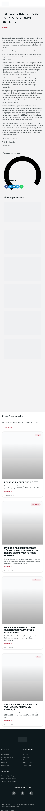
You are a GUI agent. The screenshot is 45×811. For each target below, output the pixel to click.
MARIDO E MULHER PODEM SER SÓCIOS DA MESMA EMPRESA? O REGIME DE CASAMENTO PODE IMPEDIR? (21, 551)
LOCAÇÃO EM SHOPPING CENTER (21, 482)
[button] (41, 4)
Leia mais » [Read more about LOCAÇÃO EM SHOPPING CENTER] (8, 491)
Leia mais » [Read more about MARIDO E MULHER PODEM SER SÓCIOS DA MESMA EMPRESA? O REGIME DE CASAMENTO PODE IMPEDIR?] (8, 566)
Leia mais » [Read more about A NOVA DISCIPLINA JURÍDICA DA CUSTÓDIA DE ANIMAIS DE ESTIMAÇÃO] (8, 720)
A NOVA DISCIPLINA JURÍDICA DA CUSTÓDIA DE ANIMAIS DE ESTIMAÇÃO (20, 706)
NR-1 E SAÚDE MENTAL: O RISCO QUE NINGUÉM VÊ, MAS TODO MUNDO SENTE (20, 630)
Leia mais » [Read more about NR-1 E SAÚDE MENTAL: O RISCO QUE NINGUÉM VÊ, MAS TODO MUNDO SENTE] (8, 643)
